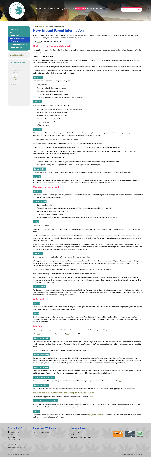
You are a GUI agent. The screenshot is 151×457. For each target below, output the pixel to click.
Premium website (127, 454)
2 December (14, 75)
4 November (14, 84)
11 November (15, 82)
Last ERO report (76, 432)
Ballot (12, 32)
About (45, 8)
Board (89, 8)
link (120, 381)
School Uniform (16, 47)
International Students (18, 44)
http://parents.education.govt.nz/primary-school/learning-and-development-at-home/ (63, 393)
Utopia (141, 454)
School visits (14, 35)
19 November (15, 79)
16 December (14, 70)
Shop (52, 8)
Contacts (99, 8)
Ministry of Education (41, 432)
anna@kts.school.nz (17, 55)
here (38, 334)
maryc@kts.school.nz (96, 415)
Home (38, 8)
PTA (72, 435)
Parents (69, 8)
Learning (59, 8)
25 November (15, 77)
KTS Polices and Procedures (81, 437)
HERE (39, 42)
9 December (14, 72)
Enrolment (80, 8)
